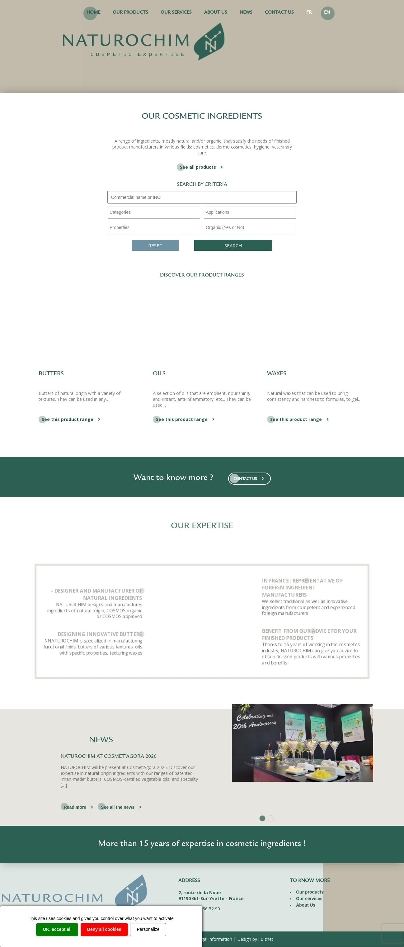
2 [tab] (271, 818)
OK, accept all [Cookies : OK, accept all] (57, 929)
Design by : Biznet (255, 939)
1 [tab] (262, 818)
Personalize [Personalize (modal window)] (148, 929)
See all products (202, 167)
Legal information (214, 939)
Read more (79, 807)
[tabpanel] (202, 782)
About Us (215, 13)
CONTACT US (249, 478)
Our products (130, 13)
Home (93, 13)
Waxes (276, 374)
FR (309, 13)
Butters (51, 374)
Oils (159, 374)
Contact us (279, 13)
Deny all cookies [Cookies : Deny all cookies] (104, 929)
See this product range (72, 419)
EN (327, 13)
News (246, 13)
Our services (176, 13)
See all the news (122, 807)
